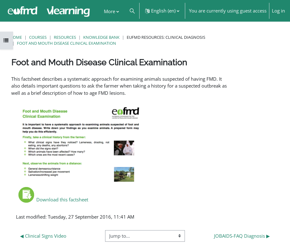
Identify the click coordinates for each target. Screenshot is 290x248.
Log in (278, 11)
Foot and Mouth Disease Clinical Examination (66, 43)
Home (16, 37)
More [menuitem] (109, 11)
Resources (65, 37)
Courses (38, 37)
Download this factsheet (53, 199)
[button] (132, 11)
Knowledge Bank (101, 37)
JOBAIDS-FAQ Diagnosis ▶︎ (242, 236)
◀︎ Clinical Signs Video (43, 236)
